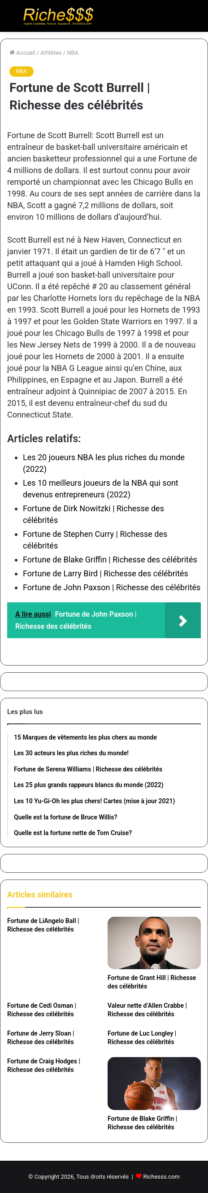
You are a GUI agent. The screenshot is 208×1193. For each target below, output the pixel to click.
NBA (72, 52)
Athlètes (51, 52)
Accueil (22, 52)
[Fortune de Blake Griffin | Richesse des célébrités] (154, 1083)
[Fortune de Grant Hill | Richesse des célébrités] (154, 943)
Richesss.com (161, 1176)
